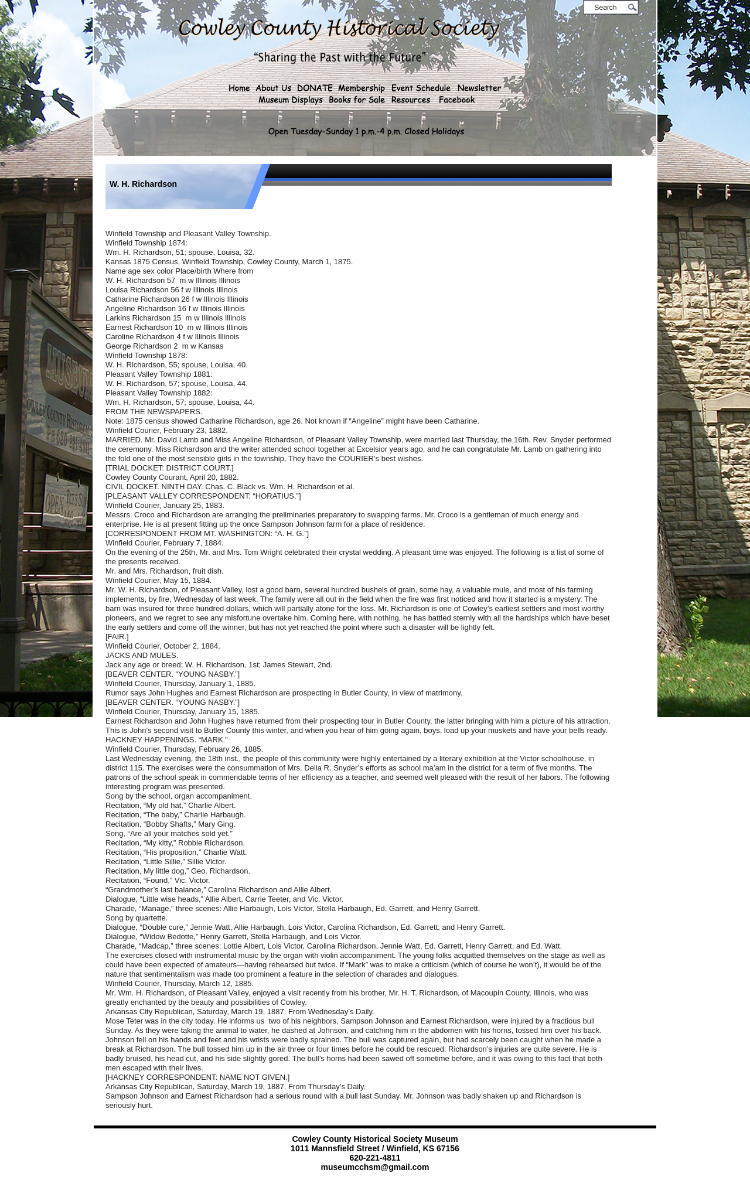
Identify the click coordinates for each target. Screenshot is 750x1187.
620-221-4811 (374, 1157)
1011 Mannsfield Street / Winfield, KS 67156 (375, 1148)
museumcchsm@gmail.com (375, 1167)
